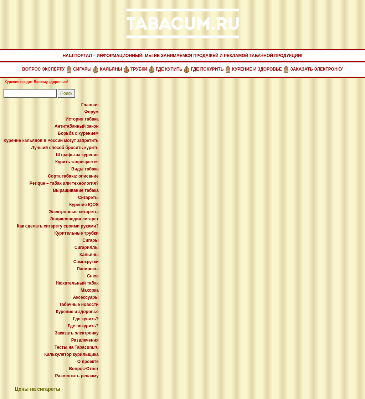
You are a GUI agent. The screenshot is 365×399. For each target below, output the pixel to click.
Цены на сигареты (38, 389)
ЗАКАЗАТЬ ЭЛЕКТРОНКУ (316, 69)
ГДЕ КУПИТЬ (169, 69)
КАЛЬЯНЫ (111, 69)
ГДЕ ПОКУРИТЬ (207, 69)
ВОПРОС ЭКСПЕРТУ (43, 69)
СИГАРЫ (82, 69)
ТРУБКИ (138, 69)
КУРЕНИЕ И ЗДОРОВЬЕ (257, 69)
